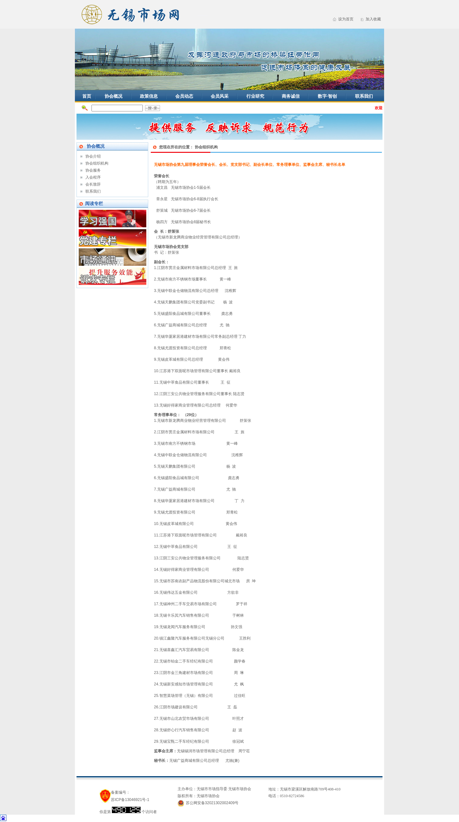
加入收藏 (373, 19)
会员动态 (184, 96)
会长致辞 (93, 184)
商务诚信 (291, 96)
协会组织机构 (96, 163)
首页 (86, 96)
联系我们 (364, 96)
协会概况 (113, 96)
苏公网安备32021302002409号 (212, 803)
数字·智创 (327, 96)
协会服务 (93, 170)
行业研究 (255, 96)
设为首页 (345, 19)
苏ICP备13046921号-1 (130, 799)
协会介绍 (93, 156)
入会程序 (93, 177)
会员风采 (220, 96)
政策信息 (149, 96)
